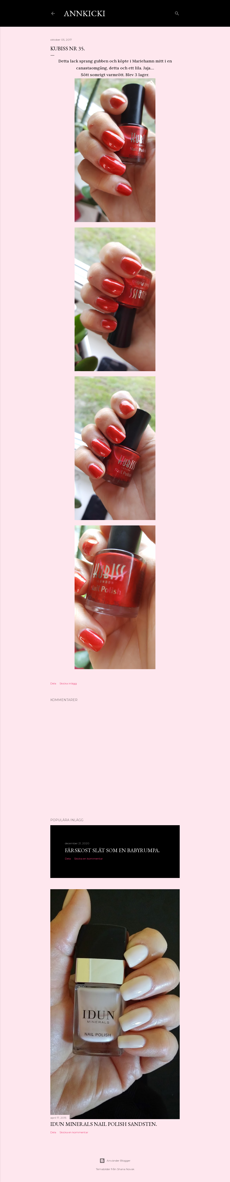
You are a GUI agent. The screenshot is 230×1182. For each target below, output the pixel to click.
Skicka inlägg (68, 683)
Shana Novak (125, 1169)
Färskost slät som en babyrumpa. (112, 850)
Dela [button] (53, 683)
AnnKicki (84, 13)
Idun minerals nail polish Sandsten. (103, 1123)
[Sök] (177, 12)
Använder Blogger (115, 1160)
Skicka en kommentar (88, 858)
